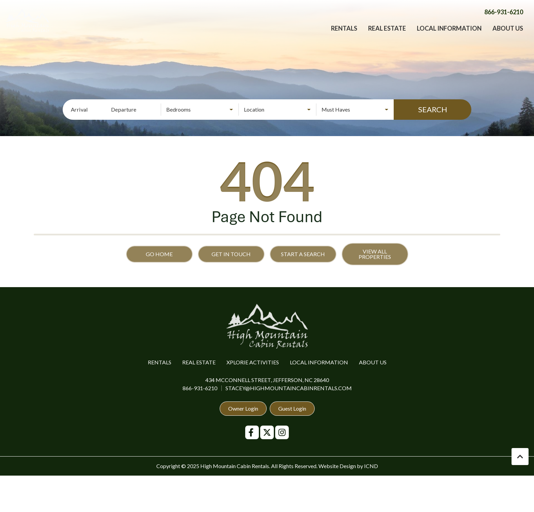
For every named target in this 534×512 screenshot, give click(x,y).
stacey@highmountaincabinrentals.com (288, 388)
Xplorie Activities (252, 362)
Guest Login (292, 408)
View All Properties (375, 254)
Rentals (344, 35)
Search (432, 109)
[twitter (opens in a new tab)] (267, 432)
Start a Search (303, 254)
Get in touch (231, 254)
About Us (507, 35)
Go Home (159, 254)
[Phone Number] (504, 19)
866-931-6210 (200, 388)
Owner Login (243, 408)
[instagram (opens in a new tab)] (282, 432)
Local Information (449, 35)
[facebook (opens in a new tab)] (252, 432)
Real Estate (387, 35)
